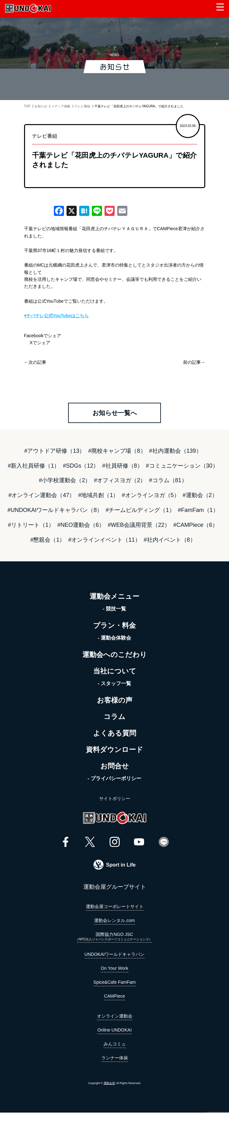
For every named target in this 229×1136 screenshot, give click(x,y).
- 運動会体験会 (114, 638)
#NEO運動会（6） (81, 525)
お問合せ (114, 766)
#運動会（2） (200, 495)
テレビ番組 (82, 106)
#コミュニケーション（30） (182, 466)
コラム (114, 717)
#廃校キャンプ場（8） (117, 451)
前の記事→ (194, 362)
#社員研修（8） (122, 466)
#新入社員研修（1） (34, 466)
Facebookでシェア (42, 335)
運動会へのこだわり (114, 655)
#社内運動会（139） (175, 451)
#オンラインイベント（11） (104, 540)
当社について (114, 671)
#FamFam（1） (198, 510)
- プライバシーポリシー (115, 778)
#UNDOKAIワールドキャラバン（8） (54, 510)
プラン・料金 (114, 625)
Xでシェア (37, 342)
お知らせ (41, 106)
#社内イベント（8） (170, 540)
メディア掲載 (60, 106)
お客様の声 (114, 700)
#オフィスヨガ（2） (120, 480)
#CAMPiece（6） (195, 525)
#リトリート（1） (31, 525)
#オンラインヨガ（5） (151, 495)
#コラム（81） (168, 480)
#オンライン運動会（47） (41, 495)
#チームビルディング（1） (140, 510)
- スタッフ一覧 (114, 683)
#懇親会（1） (47, 540)
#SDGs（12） (81, 466)
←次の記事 (35, 362)
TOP (27, 106)
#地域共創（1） (98, 495)
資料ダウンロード (114, 750)
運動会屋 (109, 1083)
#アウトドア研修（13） (54, 451)
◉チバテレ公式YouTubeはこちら (56, 315)
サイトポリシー (114, 798)
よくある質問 (114, 733)
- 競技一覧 (114, 608)
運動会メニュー (114, 596)
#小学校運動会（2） (65, 480)
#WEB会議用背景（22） (139, 525)
